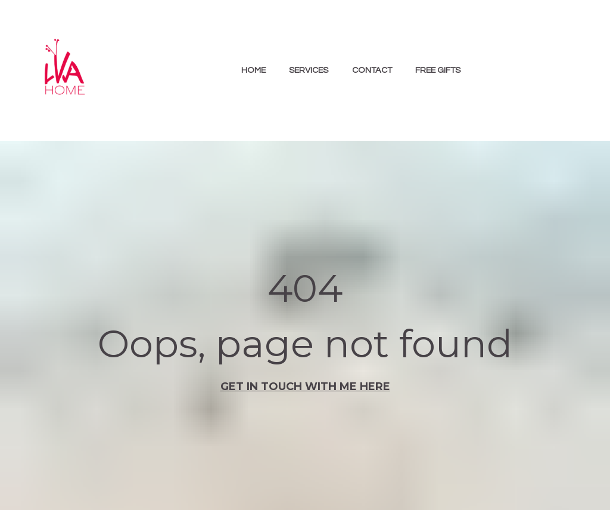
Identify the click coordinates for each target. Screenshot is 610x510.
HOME (253, 70)
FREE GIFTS (437, 70)
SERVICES (308, 70)
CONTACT (372, 70)
